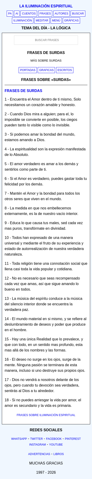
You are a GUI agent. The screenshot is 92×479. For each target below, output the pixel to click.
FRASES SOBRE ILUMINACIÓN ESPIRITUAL (46, 415)
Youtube (56, 444)
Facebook (54, 438)
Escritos (65, 70)
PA (10, 13)
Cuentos (29, 13)
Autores (61, 13)
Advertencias (39, 454)
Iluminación (22, 20)
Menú (56, 20)
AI (16, 13)
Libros (58, 454)
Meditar (42, 20)
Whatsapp (19, 438)
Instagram (37, 444)
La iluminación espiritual (45, 6)
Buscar (78, 13)
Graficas (46, 70)
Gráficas (71, 20)
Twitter (36, 438)
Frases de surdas (23, 91)
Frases (45, 13)
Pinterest (73, 438)
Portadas (27, 70)
